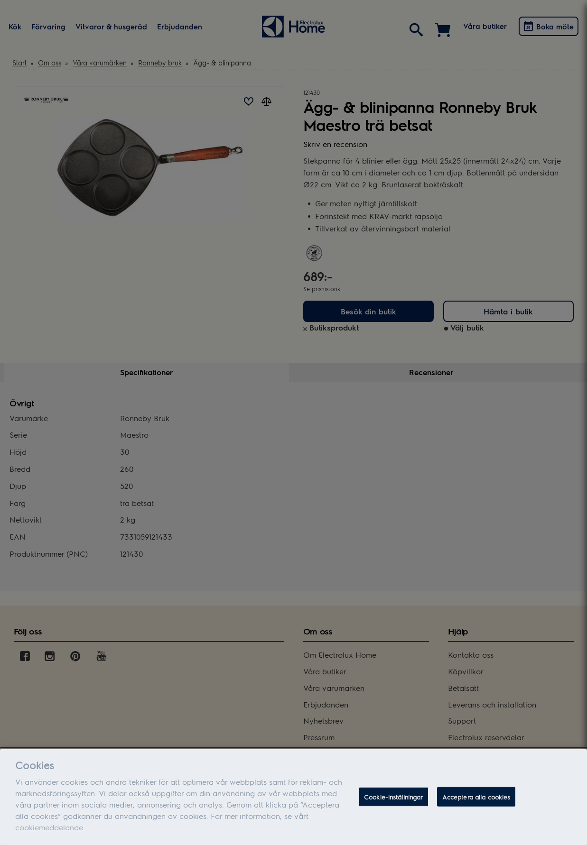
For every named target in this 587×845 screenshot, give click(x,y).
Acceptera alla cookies (476, 802)
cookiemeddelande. (50, 833)
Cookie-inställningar (393, 802)
